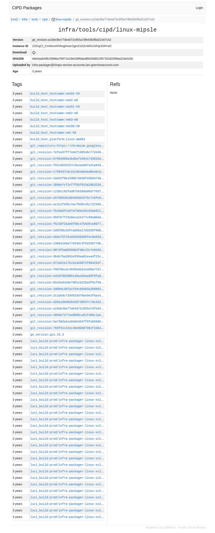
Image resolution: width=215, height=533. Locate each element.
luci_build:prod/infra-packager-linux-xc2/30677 (70, 380)
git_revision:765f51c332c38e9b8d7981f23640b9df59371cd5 (77, 328)
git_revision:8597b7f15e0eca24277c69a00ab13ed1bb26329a (77, 217)
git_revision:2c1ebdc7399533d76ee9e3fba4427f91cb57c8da (77, 295)
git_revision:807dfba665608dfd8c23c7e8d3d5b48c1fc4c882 (77, 250)
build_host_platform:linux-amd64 (57, 139)
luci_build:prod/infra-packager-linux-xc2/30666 (70, 452)
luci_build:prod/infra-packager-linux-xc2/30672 (70, 413)
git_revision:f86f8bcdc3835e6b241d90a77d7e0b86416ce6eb (77, 269)
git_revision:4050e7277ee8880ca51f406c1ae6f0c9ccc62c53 (77, 315)
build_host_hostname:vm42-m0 (54, 100)
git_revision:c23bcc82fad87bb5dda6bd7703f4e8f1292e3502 (77, 191)
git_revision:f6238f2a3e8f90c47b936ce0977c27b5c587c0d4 (77, 224)
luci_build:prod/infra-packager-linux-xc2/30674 (70, 400)
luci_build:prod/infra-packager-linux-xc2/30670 (70, 426)
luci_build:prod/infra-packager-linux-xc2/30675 (70, 393)
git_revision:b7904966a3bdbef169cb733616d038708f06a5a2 (77, 159)
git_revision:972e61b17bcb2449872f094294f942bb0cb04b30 (77, 263)
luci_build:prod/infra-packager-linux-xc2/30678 (70, 374)
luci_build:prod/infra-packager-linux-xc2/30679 (70, 367)
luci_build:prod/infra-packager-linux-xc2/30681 (70, 354)
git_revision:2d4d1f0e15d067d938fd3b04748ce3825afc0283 (77, 178)
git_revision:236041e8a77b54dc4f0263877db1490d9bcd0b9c (77, 243)
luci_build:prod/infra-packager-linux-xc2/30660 (70, 491)
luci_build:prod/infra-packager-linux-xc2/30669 (70, 432)
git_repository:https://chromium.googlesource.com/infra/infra (83, 146)
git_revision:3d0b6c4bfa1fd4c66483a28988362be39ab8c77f (77, 289)
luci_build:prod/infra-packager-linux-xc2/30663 (70, 471)
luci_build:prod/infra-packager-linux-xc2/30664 (70, 465)
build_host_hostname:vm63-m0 (54, 120)
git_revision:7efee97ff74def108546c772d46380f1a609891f (77, 152)
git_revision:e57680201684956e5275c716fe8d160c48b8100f (77, 198)
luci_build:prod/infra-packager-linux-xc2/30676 (70, 387)
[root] (14, 19)
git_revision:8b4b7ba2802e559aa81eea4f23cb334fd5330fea (77, 256)
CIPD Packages (27, 7)
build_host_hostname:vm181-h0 (55, 107)
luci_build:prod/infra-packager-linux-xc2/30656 (70, 517)
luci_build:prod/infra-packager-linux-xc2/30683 (70, 341)
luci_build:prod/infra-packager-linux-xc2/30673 (70, 406)
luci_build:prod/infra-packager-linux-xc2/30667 (70, 445)
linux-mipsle (61, 19)
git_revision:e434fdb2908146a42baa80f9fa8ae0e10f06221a (77, 276)
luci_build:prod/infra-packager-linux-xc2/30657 (70, 510)
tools (35, 19)
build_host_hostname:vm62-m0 (54, 113)
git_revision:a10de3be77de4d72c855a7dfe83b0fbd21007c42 (77, 309)
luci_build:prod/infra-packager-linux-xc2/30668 (70, 439)
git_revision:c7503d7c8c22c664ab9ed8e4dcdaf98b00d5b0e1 (77, 172)
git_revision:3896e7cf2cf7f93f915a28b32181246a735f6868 (77, 185)
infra (25, 19)
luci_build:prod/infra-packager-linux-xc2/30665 (70, 458)
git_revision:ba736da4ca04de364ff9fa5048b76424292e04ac (77, 322)
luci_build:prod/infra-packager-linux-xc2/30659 (70, 497)
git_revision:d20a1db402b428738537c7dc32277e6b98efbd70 (77, 302)
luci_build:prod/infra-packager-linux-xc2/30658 (70, 504)
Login (199, 7)
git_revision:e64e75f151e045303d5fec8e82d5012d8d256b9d (77, 237)
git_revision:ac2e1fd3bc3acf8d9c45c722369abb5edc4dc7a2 (77, 204)
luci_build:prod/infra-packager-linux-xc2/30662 (70, 478)
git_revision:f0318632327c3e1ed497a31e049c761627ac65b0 (77, 165)
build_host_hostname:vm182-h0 (55, 94)
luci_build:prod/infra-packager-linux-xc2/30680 (70, 361)
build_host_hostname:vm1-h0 (53, 133)
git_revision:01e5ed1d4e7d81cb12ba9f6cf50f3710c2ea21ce (77, 282)
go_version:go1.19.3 (47, 335)
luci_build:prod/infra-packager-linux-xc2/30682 (70, 348)
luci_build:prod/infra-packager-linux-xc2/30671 (70, 419)
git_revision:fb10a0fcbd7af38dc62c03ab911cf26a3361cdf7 (77, 211)
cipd (44, 19)
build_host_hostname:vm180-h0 (55, 126)
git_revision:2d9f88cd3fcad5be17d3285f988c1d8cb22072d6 (77, 230)
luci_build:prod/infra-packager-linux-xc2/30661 (70, 484)
